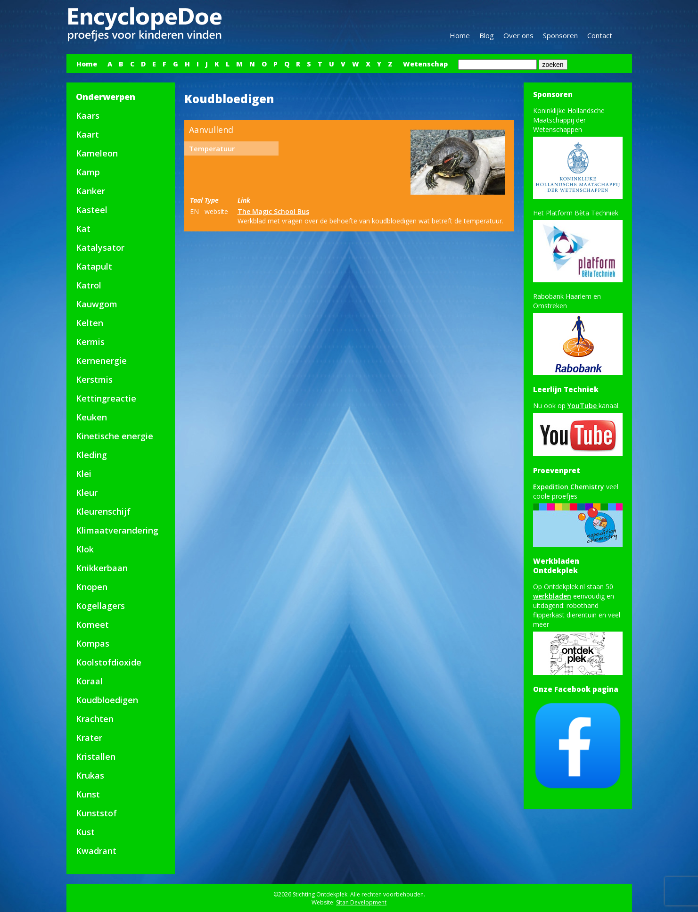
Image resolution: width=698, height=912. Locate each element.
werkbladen (552, 596)
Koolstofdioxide (108, 662)
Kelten (89, 323)
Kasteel (91, 209)
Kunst (88, 794)
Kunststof (96, 813)
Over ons (518, 35)
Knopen (91, 586)
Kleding (91, 454)
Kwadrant (96, 850)
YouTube (583, 405)
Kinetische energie (114, 436)
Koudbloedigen (107, 700)
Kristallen (95, 756)
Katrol (88, 285)
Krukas (90, 775)
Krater (89, 737)
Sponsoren (560, 35)
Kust (85, 832)
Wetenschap (425, 63)
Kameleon (97, 153)
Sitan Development (361, 902)
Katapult (94, 266)
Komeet (92, 624)
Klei (83, 473)
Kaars (87, 115)
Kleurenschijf (103, 511)
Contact (599, 35)
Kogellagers (100, 605)
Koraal (89, 681)
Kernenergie (101, 360)
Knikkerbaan (102, 568)
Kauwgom (96, 304)
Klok (85, 549)
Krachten (95, 718)
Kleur (87, 492)
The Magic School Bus (273, 211)
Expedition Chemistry (568, 486)
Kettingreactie (106, 398)
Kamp (88, 172)
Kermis (90, 341)
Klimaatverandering (117, 530)
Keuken (91, 417)
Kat (83, 228)
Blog (486, 35)
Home (460, 35)
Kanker (90, 191)
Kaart (87, 134)
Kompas (92, 643)
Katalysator (100, 247)
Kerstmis (94, 379)
